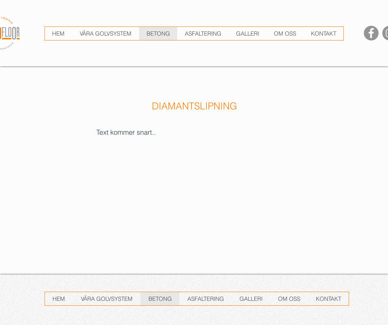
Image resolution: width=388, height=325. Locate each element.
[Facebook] (371, 33)
